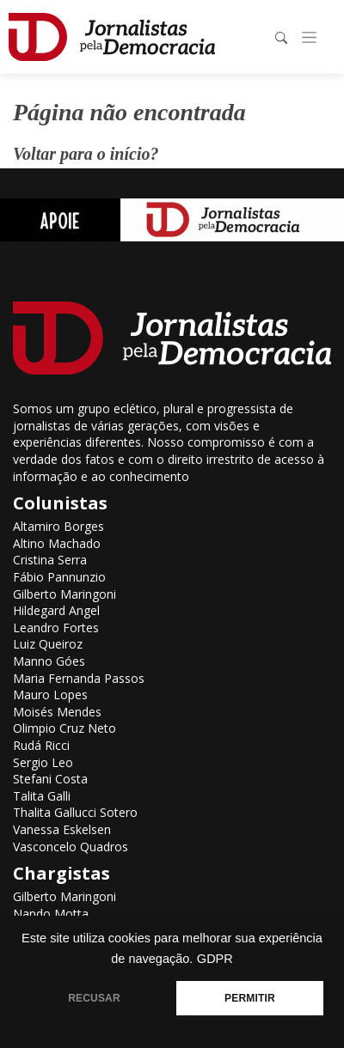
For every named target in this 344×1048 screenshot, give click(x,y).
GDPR (215, 959)
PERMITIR (249, 998)
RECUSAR (94, 998)
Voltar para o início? (85, 153)
